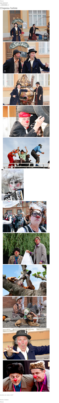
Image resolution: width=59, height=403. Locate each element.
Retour (2, 1)
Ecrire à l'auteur (4, 4)
